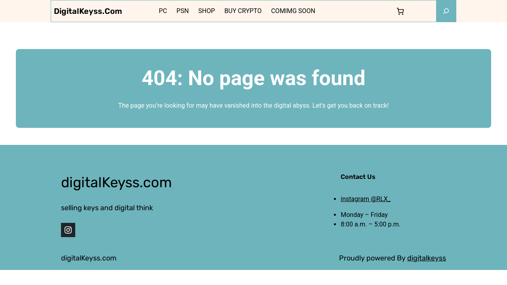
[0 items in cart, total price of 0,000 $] (400, 11)
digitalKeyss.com (88, 11)
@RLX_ (381, 199)
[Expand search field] (446, 11)
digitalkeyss (426, 258)
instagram (356, 199)
